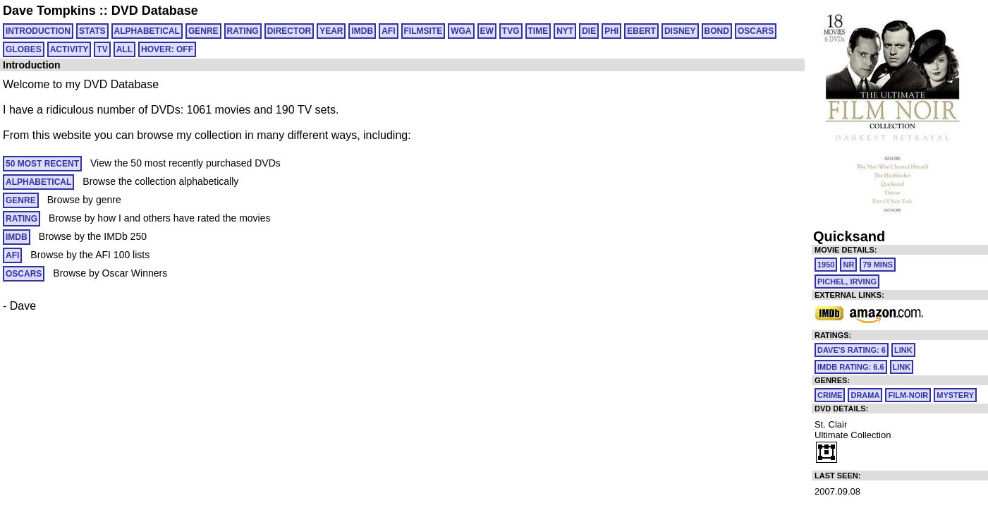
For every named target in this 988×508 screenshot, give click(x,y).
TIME (538, 31)
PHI (611, 31)
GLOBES (24, 49)
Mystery (955, 395)
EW (487, 31)
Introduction (38, 31)
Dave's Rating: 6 (851, 350)
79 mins (877, 264)
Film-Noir (908, 395)
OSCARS (756, 31)
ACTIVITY (69, 49)
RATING (243, 31)
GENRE (203, 31)
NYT (564, 31)
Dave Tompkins (49, 11)
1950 (825, 264)
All (124, 49)
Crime (829, 395)
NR (848, 264)
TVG (511, 31)
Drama (864, 395)
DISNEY (680, 31)
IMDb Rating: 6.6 (850, 367)
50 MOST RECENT (42, 164)
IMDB (362, 31)
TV (102, 49)
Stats (92, 31)
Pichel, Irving (847, 281)
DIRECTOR (289, 31)
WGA (461, 31)
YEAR (331, 31)
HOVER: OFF (167, 49)
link (903, 350)
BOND (717, 31)
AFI (388, 31)
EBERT (641, 31)
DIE (589, 31)
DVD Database (154, 11)
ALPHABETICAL (147, 31)
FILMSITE (423, 31)
